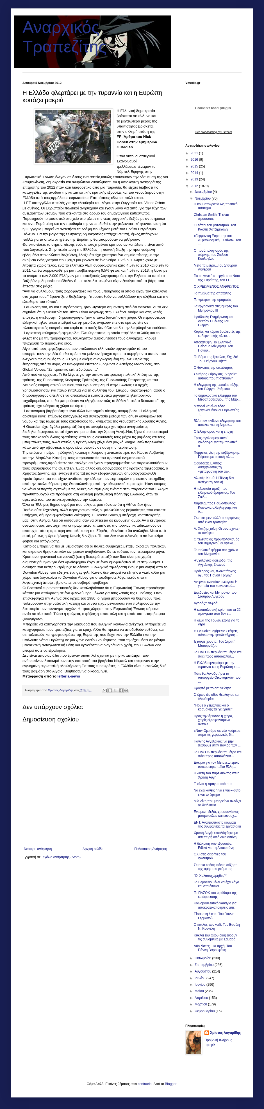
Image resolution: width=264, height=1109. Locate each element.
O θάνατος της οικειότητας (213, 368)
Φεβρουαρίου (205, 1011)
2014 (195, 173)
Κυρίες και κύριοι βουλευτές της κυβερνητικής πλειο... (217, 333)
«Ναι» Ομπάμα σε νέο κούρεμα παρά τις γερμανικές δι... (217, 733)
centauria (144, 1084)
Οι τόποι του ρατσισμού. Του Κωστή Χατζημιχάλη (215, 227)
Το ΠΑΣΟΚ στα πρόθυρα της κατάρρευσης (215, 895)
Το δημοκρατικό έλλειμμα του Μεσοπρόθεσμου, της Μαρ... (217, 397)
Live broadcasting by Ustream (213, 132)
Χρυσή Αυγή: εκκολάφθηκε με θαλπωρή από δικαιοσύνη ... (217, 835)
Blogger (170, 1084)
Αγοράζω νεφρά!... (207, 603)
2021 (195, 153)
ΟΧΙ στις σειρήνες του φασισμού (210, 856)
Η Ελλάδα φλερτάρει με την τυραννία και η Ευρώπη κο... (217, 665)
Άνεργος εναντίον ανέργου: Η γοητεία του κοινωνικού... (215, 584)
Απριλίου (202, 998)
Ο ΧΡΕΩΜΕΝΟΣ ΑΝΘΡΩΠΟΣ (216, 287)
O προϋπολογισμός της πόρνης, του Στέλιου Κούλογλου (211, 255)
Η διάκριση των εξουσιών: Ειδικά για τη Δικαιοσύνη (214, 845)
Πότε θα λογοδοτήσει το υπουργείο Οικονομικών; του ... (217, 678)
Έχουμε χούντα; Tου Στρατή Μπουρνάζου (214, 643)
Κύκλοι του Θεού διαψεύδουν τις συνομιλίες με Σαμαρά (215, 937)
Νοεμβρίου (203, 198)
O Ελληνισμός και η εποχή (213, 431)
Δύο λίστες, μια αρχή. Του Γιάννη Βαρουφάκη (213, 948)
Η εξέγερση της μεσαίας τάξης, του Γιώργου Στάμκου (216, 387)
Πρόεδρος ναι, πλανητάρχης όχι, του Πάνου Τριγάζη (215, 573)
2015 (195, 166)
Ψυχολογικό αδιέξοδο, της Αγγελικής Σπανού (213, 562)
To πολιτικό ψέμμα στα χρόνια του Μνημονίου (216, 552)
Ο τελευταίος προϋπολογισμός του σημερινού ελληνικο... (216, 541)
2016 (195, 160)
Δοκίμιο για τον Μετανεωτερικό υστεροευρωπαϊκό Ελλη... (216, 764)
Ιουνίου (200, 985)
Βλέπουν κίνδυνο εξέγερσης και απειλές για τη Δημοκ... (217, 423)
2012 (195, 186)
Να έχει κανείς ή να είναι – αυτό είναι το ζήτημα (217, 792)
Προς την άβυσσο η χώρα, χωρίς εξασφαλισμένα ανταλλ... (213, 720)
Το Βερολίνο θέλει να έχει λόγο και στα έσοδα (216, 884)
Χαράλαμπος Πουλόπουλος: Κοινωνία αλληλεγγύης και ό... (215, 507)
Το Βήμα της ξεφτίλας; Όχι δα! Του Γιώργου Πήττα (216, 359)
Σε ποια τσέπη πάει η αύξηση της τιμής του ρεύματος (215, 867)
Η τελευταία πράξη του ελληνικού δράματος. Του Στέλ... (214, 493)
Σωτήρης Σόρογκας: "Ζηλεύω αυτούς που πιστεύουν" (215, 376)
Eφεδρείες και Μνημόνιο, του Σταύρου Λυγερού (215, 594)
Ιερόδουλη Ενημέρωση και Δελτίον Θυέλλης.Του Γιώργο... (213, 321)
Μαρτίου (201, 1004)
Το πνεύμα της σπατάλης (212, 293)
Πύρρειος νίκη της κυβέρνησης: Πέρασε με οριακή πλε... (217, 455)
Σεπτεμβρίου (205, 965)
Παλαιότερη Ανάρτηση (150, 849)
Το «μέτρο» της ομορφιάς (212, 300)
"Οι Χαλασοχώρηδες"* (210, 876)
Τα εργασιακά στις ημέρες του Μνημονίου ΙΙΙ (216, 308)
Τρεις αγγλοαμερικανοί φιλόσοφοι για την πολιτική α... (215, 442)
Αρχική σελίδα (93, 849)
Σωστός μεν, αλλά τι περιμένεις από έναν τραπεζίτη (217, 520)
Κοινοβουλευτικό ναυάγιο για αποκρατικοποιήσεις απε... (215, 905)
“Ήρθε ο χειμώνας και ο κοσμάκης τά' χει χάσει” (213, 707)
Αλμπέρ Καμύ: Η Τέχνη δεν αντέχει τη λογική (214, 480)
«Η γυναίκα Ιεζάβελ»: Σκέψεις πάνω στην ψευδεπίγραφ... (216, 633)
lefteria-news (68, 676)
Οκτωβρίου (203, 958)
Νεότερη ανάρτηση (38, 849)
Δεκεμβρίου (204, 192)
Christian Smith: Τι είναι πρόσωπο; (211, 217)
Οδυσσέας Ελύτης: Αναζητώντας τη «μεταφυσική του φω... (212, 467)
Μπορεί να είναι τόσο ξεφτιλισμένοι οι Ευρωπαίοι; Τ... (216, 410)
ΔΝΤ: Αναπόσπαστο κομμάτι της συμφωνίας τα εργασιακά (217, 824)
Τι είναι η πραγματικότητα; (213, 784)
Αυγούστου (203, 971)
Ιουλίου (200, 978)
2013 (195, 179)
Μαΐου (200, 991)
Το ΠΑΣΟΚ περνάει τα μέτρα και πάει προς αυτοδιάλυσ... (218, 654)
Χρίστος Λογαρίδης (225, 1033)
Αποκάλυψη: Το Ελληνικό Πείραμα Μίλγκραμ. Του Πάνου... (213, 346)
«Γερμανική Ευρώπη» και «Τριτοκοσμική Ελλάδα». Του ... (217, 240)
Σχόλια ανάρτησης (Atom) (61, 857)
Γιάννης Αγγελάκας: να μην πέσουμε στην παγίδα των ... (217, 743)
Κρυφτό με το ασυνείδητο (212, 688)
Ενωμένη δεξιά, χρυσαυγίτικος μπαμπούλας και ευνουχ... (216, 814)
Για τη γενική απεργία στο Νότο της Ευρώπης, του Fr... (217, 278)
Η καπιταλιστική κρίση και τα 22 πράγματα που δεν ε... (217, 612)
